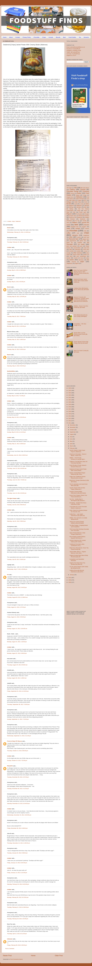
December (73, 425)
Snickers (72, 219)
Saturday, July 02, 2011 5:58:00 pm (16, 521)
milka (70, 249)
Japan (79, 200)
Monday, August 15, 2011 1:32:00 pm (17, 641)
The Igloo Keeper (12, 498)
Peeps (85, 210)
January (72, 574)
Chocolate (36, 37)
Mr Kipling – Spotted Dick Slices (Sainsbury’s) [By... (78, 503)
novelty (68, 253)
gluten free (83, 240)
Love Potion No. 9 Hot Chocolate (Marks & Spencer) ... (78, 507)
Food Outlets (72, 37)
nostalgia (85, 251)
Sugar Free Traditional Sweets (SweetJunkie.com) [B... (78, 477)
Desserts (86, 37)
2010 (69, 577)
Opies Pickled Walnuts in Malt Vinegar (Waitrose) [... (77, 533)
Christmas (86, 191)
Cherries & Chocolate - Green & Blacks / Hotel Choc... (78, 454)
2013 (69, 418)
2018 (69, 406)
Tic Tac (77, 220)
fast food (86, 237)
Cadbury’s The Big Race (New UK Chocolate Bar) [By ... (78, 462)
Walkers (74, 222)
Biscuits (58, 37)
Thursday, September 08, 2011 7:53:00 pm (18, 704)
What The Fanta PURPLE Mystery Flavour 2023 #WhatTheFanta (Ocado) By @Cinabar (81, 272)
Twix (68, 222)
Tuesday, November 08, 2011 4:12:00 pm (18, 788)
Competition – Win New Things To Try (80, 324)
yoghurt (77, 263)
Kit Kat (69, 204)
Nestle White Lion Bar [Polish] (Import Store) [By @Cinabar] (80, 334)
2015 (69, 413)
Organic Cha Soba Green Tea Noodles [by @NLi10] (77, 563)
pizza (71, 256)
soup (81, 258)
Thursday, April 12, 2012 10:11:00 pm (17, 933)
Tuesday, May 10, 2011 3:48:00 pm (16, 339)
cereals (77, 228)
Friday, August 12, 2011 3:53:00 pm (16, 617)
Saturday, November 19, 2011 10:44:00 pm (18, 803)
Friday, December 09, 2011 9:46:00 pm (17, 828)
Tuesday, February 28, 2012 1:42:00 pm (17, 918)
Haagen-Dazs (70, 197)
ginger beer (86, 239)
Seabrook (18, 221)
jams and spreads (72, 246)
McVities (79, 207)
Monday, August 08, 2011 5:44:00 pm (17, 587)
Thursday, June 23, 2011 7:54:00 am (16, 480)
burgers (84, 226)
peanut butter (76, 254)
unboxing (73, 261)
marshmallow (77, 247)
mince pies (86, 249)
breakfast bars (75, 226)
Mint (85, 207)
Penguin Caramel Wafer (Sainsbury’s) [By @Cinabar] (78, 492)
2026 (69, 388)
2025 (69, 390)
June (71, 439)
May (71, 441)
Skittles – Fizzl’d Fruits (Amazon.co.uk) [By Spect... (78, 458)
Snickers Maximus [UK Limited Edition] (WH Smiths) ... (78, 541)
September (73, 432)
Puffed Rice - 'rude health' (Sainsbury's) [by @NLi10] (77, 514)
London (82, 204)
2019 (69, 404)
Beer (64, 37)
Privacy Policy (27, 37)
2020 (69, 402)
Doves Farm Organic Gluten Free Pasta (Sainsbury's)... (78, 496)
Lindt (75, 204)
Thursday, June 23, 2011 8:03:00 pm (16, 493)
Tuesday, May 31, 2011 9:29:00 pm (16, 443)
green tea (70, 242)
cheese (87, 228)
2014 (69, 416)
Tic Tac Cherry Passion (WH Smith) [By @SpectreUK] (79, 567)
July (71, 436)
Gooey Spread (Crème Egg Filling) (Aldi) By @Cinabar (81, 342)
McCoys (71, 207)
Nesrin (9, 287)
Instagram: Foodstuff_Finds (74, 50)
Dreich (9, 227)
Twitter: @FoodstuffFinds (73, 52)
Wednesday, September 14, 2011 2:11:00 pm (19, 735)
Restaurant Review (84, 215)
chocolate (73, 230)
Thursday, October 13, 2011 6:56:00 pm (17, 750)
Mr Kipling (70, 209)
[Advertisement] (29, 208)
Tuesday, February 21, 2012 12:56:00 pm (18, 907)
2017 (69, 409)
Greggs (84, 195)
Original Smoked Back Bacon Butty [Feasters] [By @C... (79, 556)
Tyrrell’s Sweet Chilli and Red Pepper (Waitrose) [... (77, 488)
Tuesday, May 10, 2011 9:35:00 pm (16, 349)
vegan (82, 261)
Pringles (87, 214)
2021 (69, 399)
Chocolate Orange (73, 191)
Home (4, 37)
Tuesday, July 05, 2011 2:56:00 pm (16, 559)
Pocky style (82, 212)
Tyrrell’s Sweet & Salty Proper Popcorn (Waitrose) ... (77, 451)
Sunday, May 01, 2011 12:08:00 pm (16, 270)
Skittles (87, 217)
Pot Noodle (79, 214)
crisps (13, 221)
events (79, 237)
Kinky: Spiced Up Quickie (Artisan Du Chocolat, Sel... (78, 511)
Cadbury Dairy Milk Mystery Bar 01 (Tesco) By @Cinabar (81, 289)
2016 (69, 411)
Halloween (79, 197)
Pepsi (68, 212)
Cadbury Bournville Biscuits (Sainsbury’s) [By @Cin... (77, 571)
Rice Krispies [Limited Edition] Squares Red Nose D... (77, 537)
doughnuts (86, 235)
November (73, 427)
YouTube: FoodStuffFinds (73, 53)
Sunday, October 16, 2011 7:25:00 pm (17, 760)
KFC (85, 200)
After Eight (69, 187)
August (72, 434)
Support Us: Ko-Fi (71, 55)
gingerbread (73, 240)
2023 (69, 395)
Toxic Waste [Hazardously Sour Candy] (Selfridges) (80, 315)
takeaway (81, 259)
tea (88, 259)
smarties (76, 258)
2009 (69, 580)
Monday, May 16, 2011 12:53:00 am (16, 417)
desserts (75, 235)
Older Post (59, 955)
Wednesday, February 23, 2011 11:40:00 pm (18, 232)
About (11, 37)
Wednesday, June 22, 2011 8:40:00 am (17, 455)
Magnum (71, 205)
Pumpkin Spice (72, 215)
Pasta (78, 210)
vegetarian (69, 263)
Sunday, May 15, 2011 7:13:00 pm (16, 395)
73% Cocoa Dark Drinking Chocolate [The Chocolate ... (79, 529)
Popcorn (69, 214)
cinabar (9, 221)
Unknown (9, 939)
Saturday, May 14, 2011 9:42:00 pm (16, 366)
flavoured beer (73, 239)
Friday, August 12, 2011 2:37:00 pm (16, 607)
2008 (69, 582)
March (71, 446)
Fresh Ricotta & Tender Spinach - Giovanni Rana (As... (78, 466)
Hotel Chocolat (80, 198)
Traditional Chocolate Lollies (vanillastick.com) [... (77, 544)
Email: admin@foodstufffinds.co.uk (76, 47)
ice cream (81, 244)
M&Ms (87, 204)
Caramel (82, 189)
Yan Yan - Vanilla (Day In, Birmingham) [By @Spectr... (78, 499)
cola (78, 233)
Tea (80, 37)
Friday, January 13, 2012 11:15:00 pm (17, 872)
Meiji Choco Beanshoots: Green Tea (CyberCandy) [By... (79, 548)
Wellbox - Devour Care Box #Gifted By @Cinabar (81, 306)
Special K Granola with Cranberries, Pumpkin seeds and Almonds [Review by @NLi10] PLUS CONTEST (81, 299)
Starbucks (82, 219)
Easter (79, 193)
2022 (69, 397)
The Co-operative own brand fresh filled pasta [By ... (79, 484)
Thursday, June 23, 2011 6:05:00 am (16, 468)
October (72, 429)
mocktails (71, 251)
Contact (17, 37)
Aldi (75, 187)
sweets (71, 259)
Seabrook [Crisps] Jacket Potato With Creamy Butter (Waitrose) (81, 280)
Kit (8, 574)
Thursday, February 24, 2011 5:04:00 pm (17, 242)
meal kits (86, 247)
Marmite (87, 205)
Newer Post (7, 955)
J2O (88, 198)
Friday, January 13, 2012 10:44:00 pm (17, 862)
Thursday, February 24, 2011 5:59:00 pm (17, 257)
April (71, 443)
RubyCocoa (72, 217)
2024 (69, 392)
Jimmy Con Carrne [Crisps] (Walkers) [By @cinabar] (77, 522)
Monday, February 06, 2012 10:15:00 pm (17, 897)
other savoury (77, 253)
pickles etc (86, 254)
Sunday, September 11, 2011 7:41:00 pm (18, 719)
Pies (74, 212)
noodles (78, 251)
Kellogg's (69, 202)
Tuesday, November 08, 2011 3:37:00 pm (18, 777)
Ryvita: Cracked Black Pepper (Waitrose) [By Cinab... (77, 473)
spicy (87, 258)
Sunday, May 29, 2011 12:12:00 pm (16, 432)
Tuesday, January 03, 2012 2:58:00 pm (17, 853)
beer (76, 224)
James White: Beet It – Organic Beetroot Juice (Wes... (78, 552)
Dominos (73, 193)
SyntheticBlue (11, 371)
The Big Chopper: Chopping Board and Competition (79, 526)
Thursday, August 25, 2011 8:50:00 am (17, 665)
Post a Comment (9, 948)
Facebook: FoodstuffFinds (73, 48)
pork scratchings (81, 256)
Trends (84, 220)
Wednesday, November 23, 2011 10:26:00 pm (19, 815)
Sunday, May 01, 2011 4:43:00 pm (16, 281)
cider (85, 231)
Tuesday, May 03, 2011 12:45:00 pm (16, 296)
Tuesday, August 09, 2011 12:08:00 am (17, 597)
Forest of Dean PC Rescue (14, 741)
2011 (69, 423)
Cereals (51, 37)
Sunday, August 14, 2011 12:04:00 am (17, 628)
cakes (68, 228)
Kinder (85, 202)
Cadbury (72, 189)
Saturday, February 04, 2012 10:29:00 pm (18, 884)
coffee (68, 233)
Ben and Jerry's (85, 187)
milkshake (77, 249)
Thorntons (69, 220)
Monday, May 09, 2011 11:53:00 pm (16, 326)
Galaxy (78, 195)
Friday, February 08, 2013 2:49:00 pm (17, 945)
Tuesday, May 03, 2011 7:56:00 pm (16, 316)
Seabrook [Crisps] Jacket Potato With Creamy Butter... (78, 469)
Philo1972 (10, 766)
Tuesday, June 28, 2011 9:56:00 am (16, 504)
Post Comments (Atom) (16, 959)
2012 (69, 420)
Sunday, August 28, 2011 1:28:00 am (16, 678)
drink (70, 237)
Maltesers (79, 205)
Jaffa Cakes (72, 200)
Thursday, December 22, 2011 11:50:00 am (18, 843)
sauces (68, 258)
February (72, 448)
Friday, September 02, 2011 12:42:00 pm (18, 691)
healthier (80, 242)
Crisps (44, 37)
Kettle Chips (77, 202)
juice (81, 246)
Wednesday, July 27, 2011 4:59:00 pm (17, 569)
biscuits (86, 225)
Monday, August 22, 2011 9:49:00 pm (17, 653)
